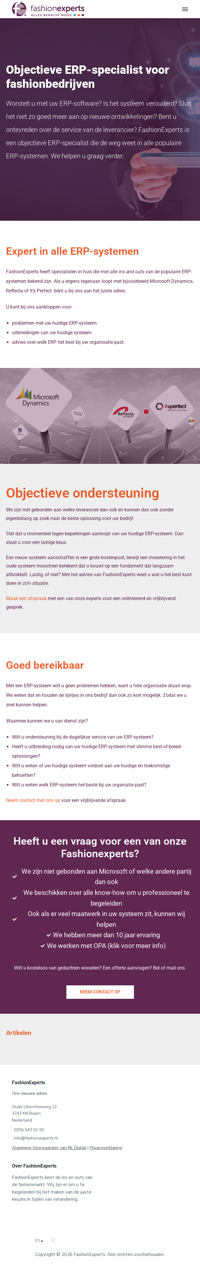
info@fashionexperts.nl (36, 1138)
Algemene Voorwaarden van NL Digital (49, 1148)
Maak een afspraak (26, 598)
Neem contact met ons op (33, 800)
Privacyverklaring (106, 1148)
